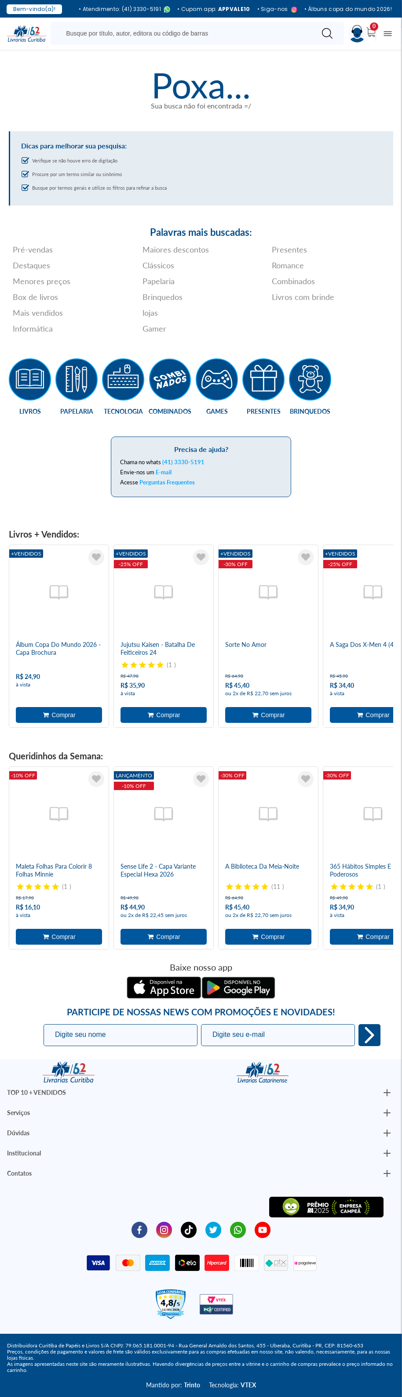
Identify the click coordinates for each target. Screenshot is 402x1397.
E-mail (164, 472)
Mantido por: (173, 1385)
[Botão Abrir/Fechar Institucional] (387, 1093)
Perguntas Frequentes (167, 482)
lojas (150, 313)
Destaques (31, 265)
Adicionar (59, 715)
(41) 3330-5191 (183, 462)
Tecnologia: (232, 1385)
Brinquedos (163, 297)
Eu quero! (369, 1035)
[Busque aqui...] (184, 33)
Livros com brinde (303, 297)
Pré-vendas (33, 249)
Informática (33, 328)
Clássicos (158, 265)
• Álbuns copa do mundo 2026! (348, 9)
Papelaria (159, 281)
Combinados (293, 281)
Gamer (154, 328)
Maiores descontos (176, 249)
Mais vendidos (38, 313)
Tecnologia (123, 411)
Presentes (289, 249)
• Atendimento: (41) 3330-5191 (124, 9)
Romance (288, 265)
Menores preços (41, 281)
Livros (30, 411)
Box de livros (35, 297)
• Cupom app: (213, 9)
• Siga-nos (277, 9)
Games (217, 411)
